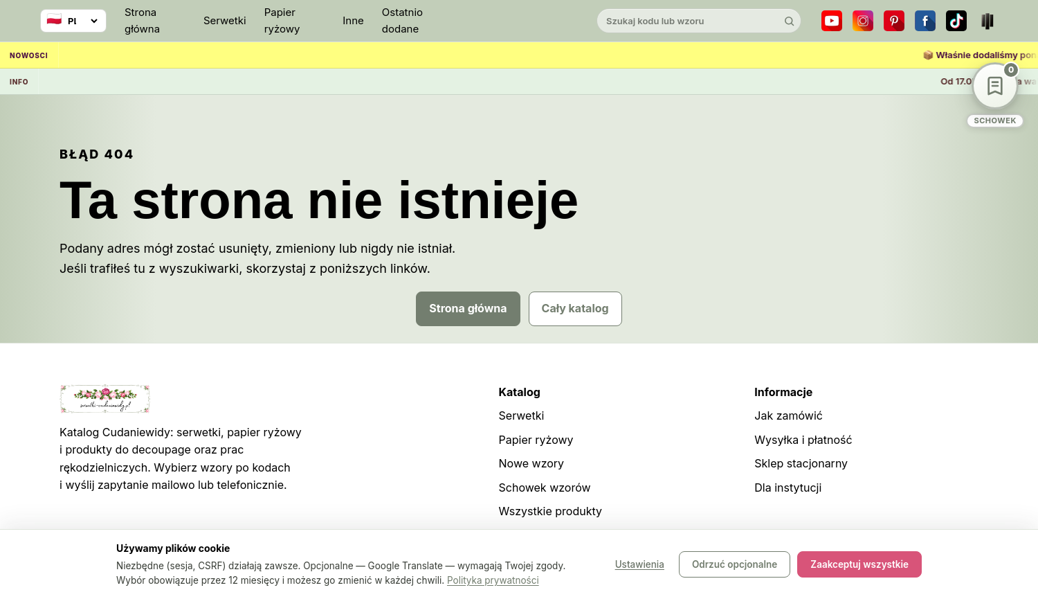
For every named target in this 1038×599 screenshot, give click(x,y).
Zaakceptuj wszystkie (859, 564)
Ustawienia (639, 564)
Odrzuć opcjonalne (734, 564)
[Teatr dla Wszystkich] (987, 20)
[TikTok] (956, 20)
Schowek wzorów (545, 487)
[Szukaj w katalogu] (687, 21)
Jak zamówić (788, 415)
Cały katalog (575, 308)
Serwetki (224, 20)
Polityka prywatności (493, 580)
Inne (353, 20)
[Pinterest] (894, 20)
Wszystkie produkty (550, 511)
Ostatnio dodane (402, 20)
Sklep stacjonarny (801, 463)
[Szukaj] (789, 21)
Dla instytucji (787, 487)
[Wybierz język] (73, 21)
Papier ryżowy (282, 20)
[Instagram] (863, 20)
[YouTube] (831, 20)
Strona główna (142, 20)
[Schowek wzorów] (995, 95)
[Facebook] (925, 20)
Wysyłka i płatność (803, 440)
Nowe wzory (532, 463)
